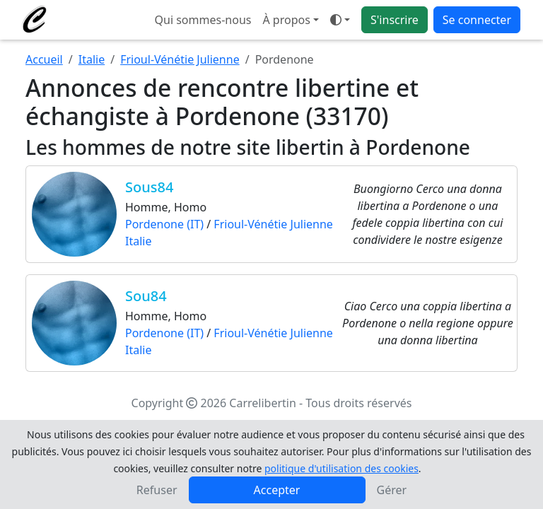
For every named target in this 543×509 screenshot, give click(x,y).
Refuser (156, 490)
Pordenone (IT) (164, 224)
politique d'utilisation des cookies (341, 468)
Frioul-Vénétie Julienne (180, 59)
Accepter (277, 490)
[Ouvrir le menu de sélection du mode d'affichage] (340, 19)
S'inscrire (394, 20)
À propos (286, 20)
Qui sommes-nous (203, 20)
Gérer (392, 490)
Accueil (44, 59)
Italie (91, 59)
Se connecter (477, 20)
